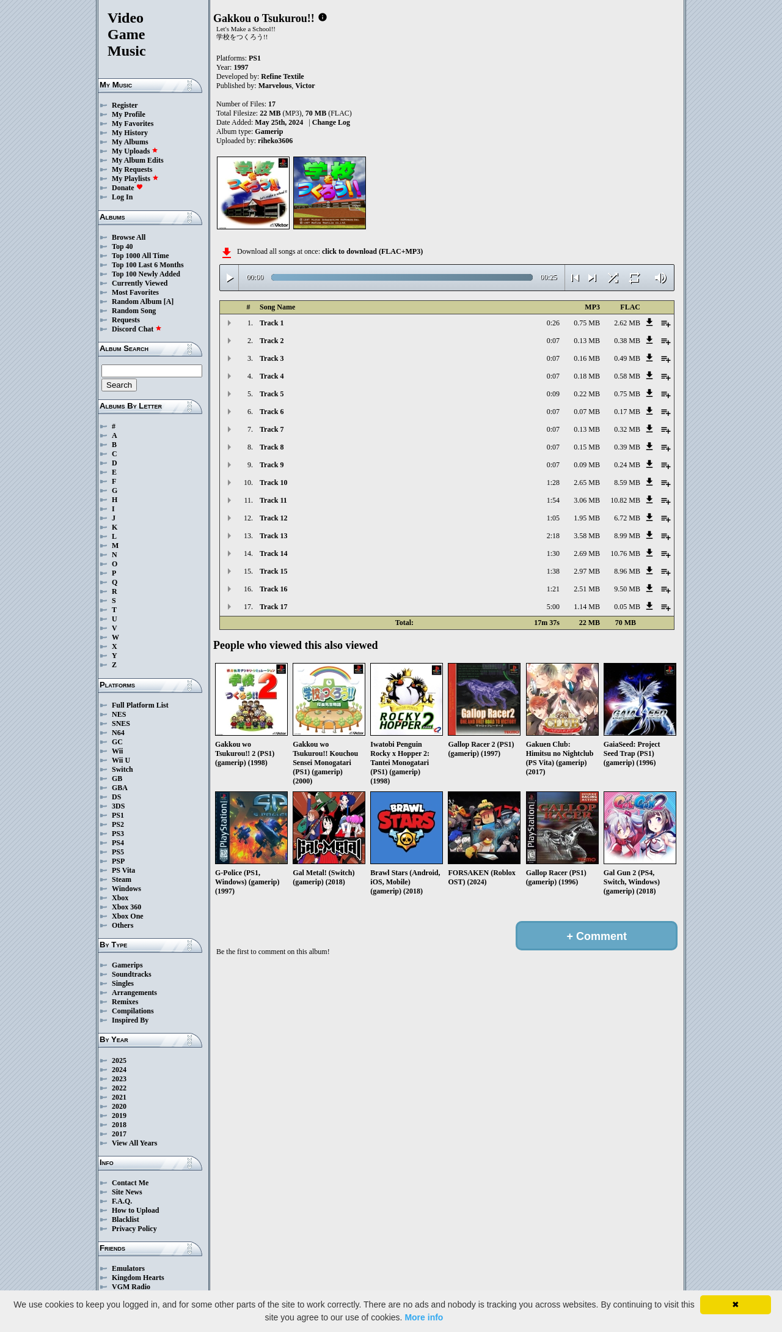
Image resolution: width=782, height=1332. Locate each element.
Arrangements (134, 992)
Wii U (121, 760)
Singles (123, 983)
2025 (119, 1060)
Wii (117, 751)
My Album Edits (138, 160)
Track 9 (271, 465)
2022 (119, 1088)
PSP (118, 861)
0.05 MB (627, 606)
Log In (122, 197)
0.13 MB (587, 340)
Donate (127, 187)
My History (130, 132)
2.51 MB (587, 589)
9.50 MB (627, 589)
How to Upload (135, 1210)
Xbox (120, 898)
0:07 (553, 340)
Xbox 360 (126, 907)
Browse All (128, 237)
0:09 (553, 394)
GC (117, 742)
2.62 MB (627, 323)
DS (116, 797)
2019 (119, 1115)
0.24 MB (627, 465)
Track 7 (271, 429)
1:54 (553, 500)
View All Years (134, 1143)
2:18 (553, 535)
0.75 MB (587, 323)
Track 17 (273, 606)
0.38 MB (627, 340)
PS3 (118, 833)
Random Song (134, 310)
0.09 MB (587, 465)
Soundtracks (132, 974)
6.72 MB (627, 518)
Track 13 (273, 535)
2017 (119, 1134)
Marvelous (275, 85)
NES (119, 714)
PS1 (118, 815)
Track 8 (271, 447)
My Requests (132, 169)
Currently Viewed (139, 283)
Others (122, 925)
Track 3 (271, 358)
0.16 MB (587, 358)
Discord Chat (137, 329)
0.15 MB (587, 447)
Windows (126, 888)
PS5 (118, 852)
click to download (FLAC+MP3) (372, 251)
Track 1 (271, 323)
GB (117, 778)
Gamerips (127, 965)
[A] (169, 301)
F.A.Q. (122, 1201)
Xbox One (128, 916)
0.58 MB (627, 376)
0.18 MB (587, 376)
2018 (119, 1124)
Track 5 (271, 394)
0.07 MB (587, 411)
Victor (305, 85)
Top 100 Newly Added (146, 274)
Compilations (133, 1011)
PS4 (118, 842)
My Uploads (135, 151)
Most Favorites (135, 292)
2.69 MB (587, 553)
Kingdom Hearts (138, 1277)
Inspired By (130, 1020)
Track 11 (273, 500)
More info (423, 1317)
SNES (121, 723)
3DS (118, 806)
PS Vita (123, 870)
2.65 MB (587, 482)
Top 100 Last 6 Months (148, 265)
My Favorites (132, 123)
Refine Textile (282, 76)
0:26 (553, 323)
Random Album (137, 301)
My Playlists (135, 178)
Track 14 (273, 553)
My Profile (128, 114)
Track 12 (273, 518)
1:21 (553, 589)
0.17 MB (627, 411)
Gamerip (269, 131)
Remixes (125, 1001)
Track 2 (271, 340)
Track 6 (271, 411)
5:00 (553, 606)
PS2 (118, 824)
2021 (119, 1097)
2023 (119, 1079)
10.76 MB (625, 553)
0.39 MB (627, 447)
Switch (122, 769)
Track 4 (271, 376)
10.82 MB (625, 500)
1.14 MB (587, 606)
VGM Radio (131, 1286)
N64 (118, 732)
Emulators (128, 1268)
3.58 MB (587, 535)
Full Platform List (140, 705)
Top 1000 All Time (140, 255)
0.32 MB (627, 429)
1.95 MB (587, 518)
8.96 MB (627, 571)
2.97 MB (587, 571)
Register (125, 105)
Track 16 (273, 589)
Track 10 (273, 482)
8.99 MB (627, 535)
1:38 (553, 571)
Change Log (331, 122)
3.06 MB (587, 500)
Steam (121, 879)
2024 (119, 1069)
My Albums (130, 142)
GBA (120, 787)
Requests (126, 320)
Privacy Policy (134, 1228)
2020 (119, 1106)
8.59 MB (627, 482)
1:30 (553, 553)
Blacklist (125, 1219)
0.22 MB (587, 394)
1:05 (553, 518)
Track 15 (273, 571)
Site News (127, 1192)
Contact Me (130, 1182)
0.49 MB (627, 358)
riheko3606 (275, 140)
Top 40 (122, 246)
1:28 (553, 482)
